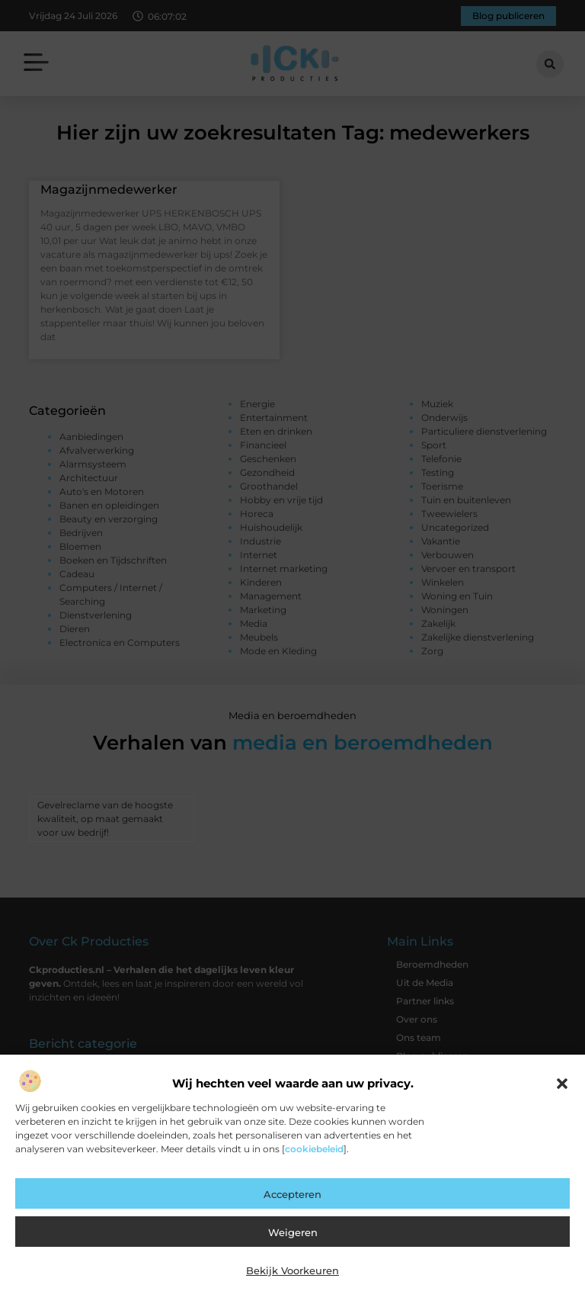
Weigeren (293, 1232)
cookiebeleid (314, 1149)
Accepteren (292, 1194)
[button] (562, 1083)
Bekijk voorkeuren (292, 1270)
